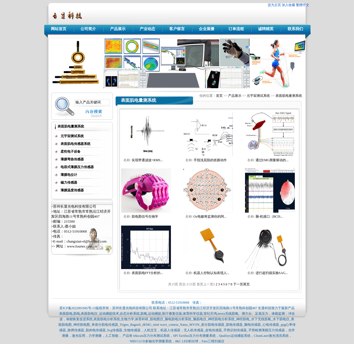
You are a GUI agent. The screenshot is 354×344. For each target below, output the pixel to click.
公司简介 (88, 29)
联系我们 (295, 29)
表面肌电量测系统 (288, 96)
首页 (219, 96)
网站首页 (58, 29)
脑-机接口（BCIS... (269, 216)
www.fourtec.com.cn (82, 246)
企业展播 (206, 29)
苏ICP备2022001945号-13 (77, 308)
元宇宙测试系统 (258, 96)
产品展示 (118, 29)
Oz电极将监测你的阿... (210, 216)
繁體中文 (302, 5)
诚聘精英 (266, 29)
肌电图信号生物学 (145, 216)
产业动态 (147, 29)
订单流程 (236, 29)
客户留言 (177, 29)
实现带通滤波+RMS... (147, 160)
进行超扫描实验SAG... (272, 273)
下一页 (238, 284)
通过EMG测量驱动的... (272, 160)
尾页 (246, 284)
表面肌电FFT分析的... (147, 273)
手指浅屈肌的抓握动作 (210, 160)
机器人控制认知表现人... (211, 273)
